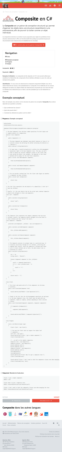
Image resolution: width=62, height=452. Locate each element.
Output (9, 63)
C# (26, 11)
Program (9, 62)
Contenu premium (36, 423)
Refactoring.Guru (14, 431)
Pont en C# (16, 400)
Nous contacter (11, 425)
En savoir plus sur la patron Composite (28, 45)
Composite (22, 11)
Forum (4, 425)
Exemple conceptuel (12, 60)
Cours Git (44, 423)
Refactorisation (12, 423)
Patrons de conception (11, 11)
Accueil (5, 423)
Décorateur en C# (46, 400)
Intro (8, 56)
